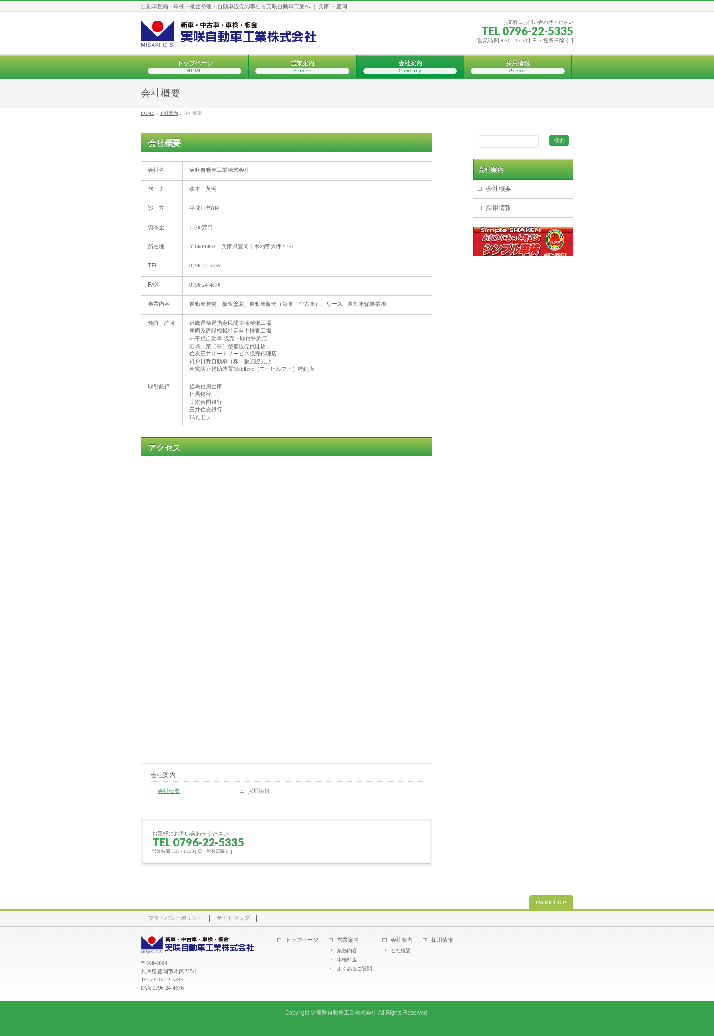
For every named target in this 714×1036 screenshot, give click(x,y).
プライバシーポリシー (175, 918)
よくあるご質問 (354, 968)
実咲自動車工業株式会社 (346, 1013)
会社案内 (163, 775)
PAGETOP (551, 902)
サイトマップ (233, 918)
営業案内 (348, 940)
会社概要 (169, 791)
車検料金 (347, 959)
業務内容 (347, 950)
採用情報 (259, 791)
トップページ (302, 940)
